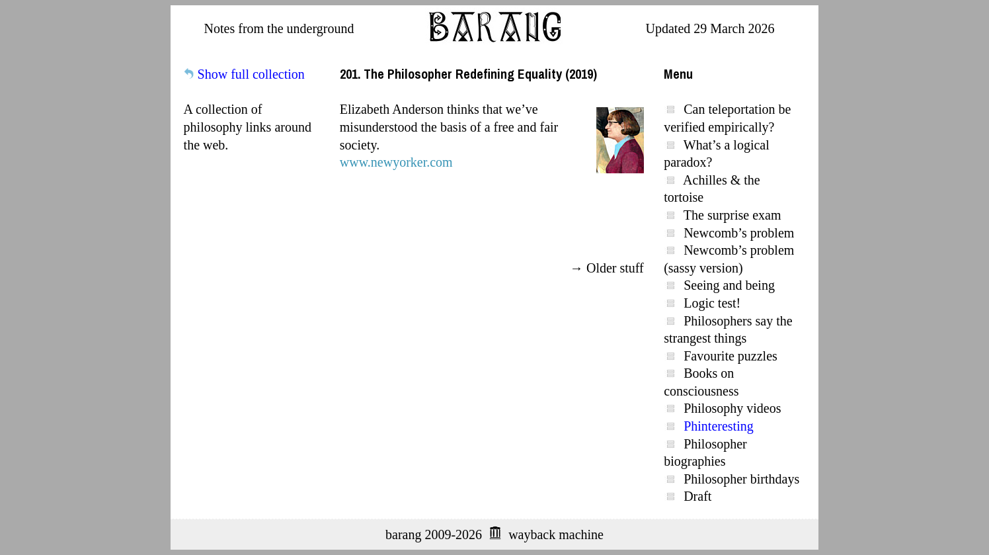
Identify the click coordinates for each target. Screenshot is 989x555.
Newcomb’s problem (739, 233)
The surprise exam (732, 215)
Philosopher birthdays (741, 479)
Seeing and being (729, 285)
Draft (697, 496)
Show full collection (251, 74)
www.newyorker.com (396, 162)
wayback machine (556, 534)
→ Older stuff (607, 268)
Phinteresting (719, 426)
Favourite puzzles (730, 356)
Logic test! (712, 303)
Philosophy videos (732, 408)
